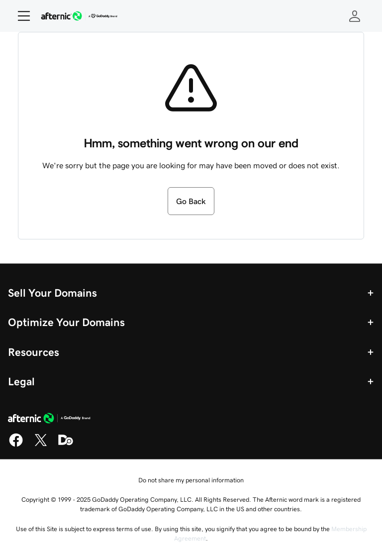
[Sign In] (354, 15)
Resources (33, 351)
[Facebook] (16, 445)
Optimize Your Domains (66, 322)
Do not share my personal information (191, 480)
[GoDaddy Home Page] (49, 419)
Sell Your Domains (52, 292)
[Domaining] (66, 445)
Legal (21, 381)
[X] (41, 445)
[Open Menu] (20, 16)
